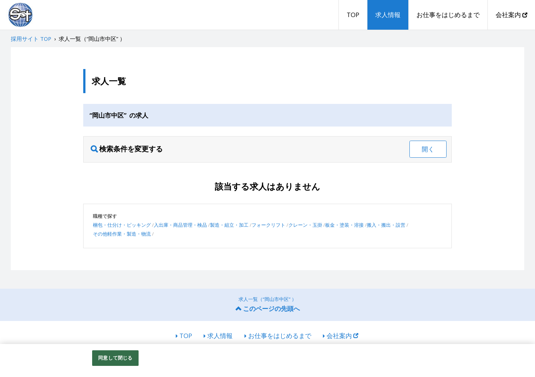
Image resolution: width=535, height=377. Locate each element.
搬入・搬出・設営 (386, 225)
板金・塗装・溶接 (344, 225)
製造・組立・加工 (229, 225)
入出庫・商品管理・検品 (180, 225)
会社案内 (511, 14)
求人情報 (388, 14)
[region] (267, 360)
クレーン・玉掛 (305, 225)
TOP (353, 14)
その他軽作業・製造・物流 (122, 233)
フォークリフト (268, 225)
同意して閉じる (115, 357)
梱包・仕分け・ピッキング (122, 225)
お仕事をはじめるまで (448, 14)
